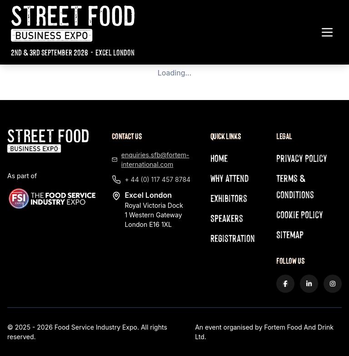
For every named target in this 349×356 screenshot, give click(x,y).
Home (219, 158)
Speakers (226, 218)
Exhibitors (228, 198)
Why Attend (229, 178)
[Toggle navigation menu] (327, 32)
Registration (232, 238)
